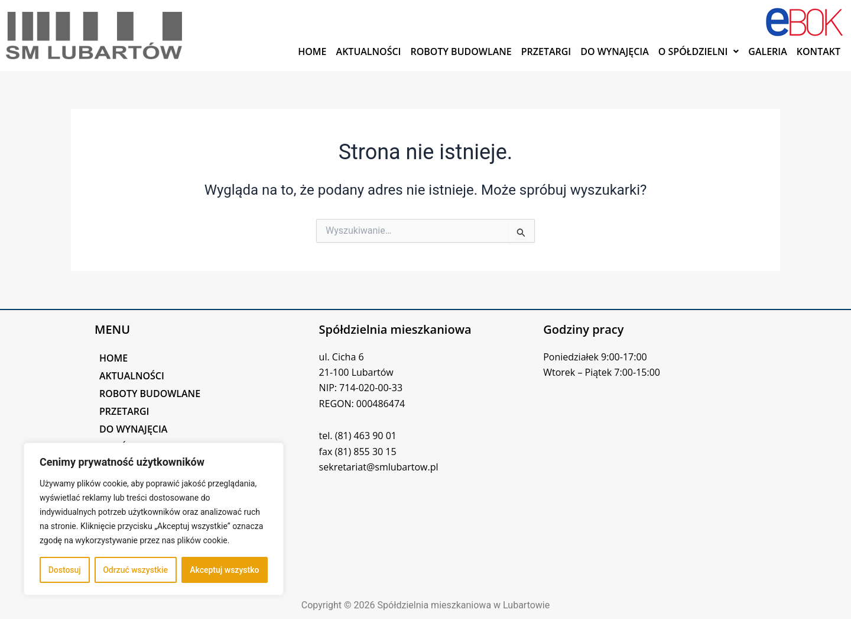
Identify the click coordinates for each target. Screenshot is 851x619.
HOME (312, 51)
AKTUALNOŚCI (368, 51)
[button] (699, 51)
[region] (154, 519)
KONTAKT (818, 51)
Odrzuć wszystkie (135, 570)
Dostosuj (64, 570)
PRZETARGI (546, 51)
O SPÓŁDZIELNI (698, 51)
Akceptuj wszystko (224, 570)
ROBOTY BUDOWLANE (460, 51)
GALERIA (767, 51)
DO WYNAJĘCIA (614, 51)
